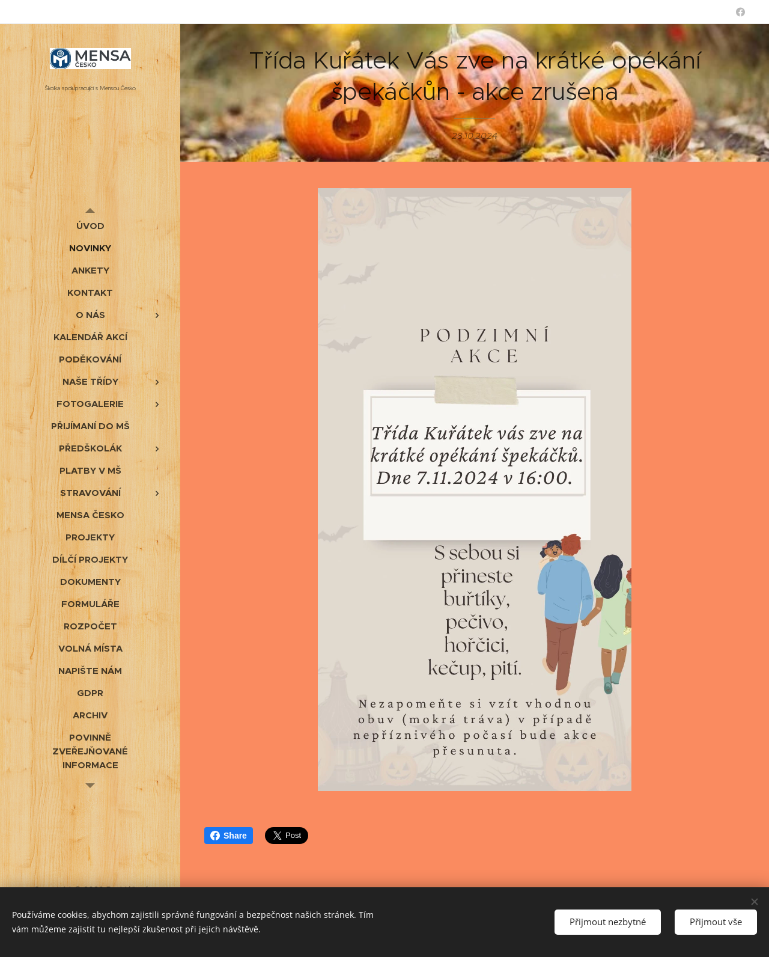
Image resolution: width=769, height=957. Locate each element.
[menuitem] (90, 226)
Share (228, 835)
